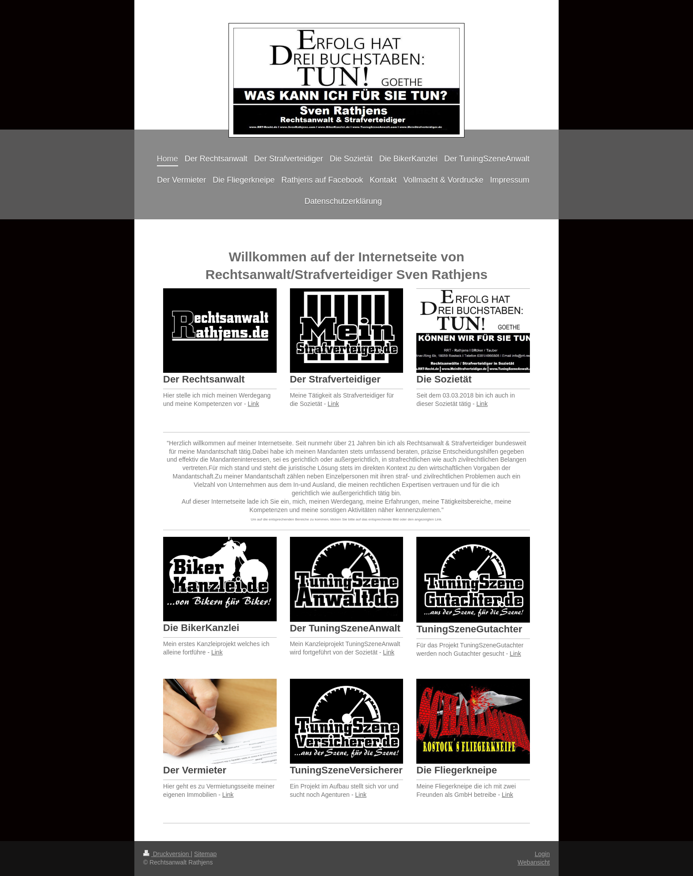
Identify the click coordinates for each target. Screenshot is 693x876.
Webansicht (534, 862)
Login (542, 853)
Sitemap (205, 853)
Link (253, 403)
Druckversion (166, 853)
